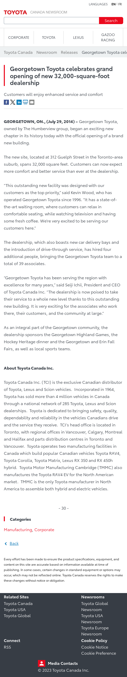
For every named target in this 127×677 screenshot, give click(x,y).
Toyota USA (15, 609)
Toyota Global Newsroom (94, 606)
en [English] (113, 4)
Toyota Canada (18, 603)
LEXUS (78, 37)
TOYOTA (48, 37)
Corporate (44, 529)
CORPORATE (18, 37)
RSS (7, 647)
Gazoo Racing (108, 37)
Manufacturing (18, 529)
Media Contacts (63, 663)
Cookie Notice (94, 647)
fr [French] (120, 4)
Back (14, 543)
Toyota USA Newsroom (92, 618)
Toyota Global (17, 615)
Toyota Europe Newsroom (95, 630)
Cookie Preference (98, 653)
